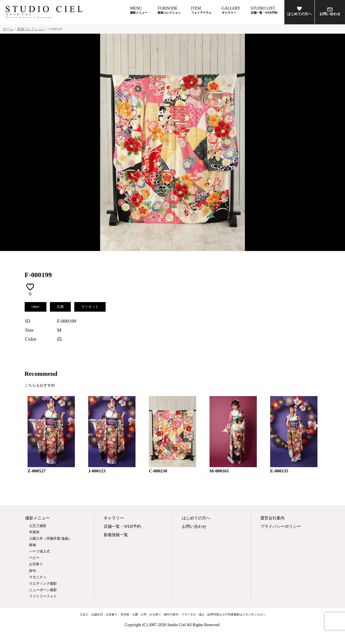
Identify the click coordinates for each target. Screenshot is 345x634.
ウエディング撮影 (43, 583)
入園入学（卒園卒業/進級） (50, 539)
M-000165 (219, 470)
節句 (32, 571)
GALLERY (231, 10)
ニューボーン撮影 (43, 590)
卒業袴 (34, 532)
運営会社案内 (272, 518)
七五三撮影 (37, 526)
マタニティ (37, 577)
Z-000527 (37, 470)
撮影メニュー (37, 518)
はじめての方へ (299, 11)
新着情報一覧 (116, 535)
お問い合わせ (329, 12)
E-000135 (279, 470)
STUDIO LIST (264, 10)
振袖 (32, 545)
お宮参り (36, 564)
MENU (138, 10)
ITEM (201, 10)
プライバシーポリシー (280, 526)
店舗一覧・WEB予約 (122, 526)
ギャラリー (114, 518)
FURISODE (169, 10)
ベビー (34, 558)
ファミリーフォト (43, 596)
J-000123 (97, 470)
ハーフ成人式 (39, 551)
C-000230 (158, 470)
